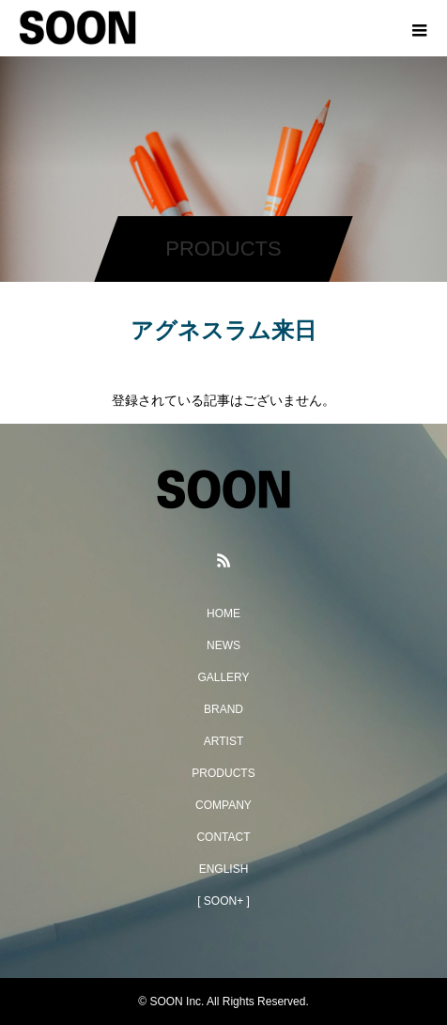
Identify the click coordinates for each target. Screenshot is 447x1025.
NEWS (223, 645)
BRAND (223, 709)
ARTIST (223, 741)
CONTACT (223, 837)
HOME (223, 613)
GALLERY (223, 677)
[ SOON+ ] (223, 901)
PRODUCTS (223, 773)
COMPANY (223, 805)
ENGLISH (224, 869)
